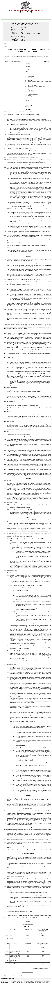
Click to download (9, 43)
